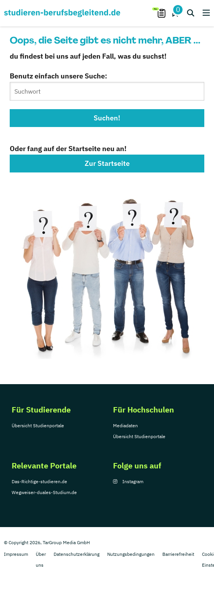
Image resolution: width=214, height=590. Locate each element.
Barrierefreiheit (178, 554)
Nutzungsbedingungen (131, 554)
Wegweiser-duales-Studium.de (44, 492)
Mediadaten (125, 425)
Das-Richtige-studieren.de (39, 481)
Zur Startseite (107, 163)
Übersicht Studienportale (38, 425)
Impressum (16, 554)
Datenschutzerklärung (76, 554)
